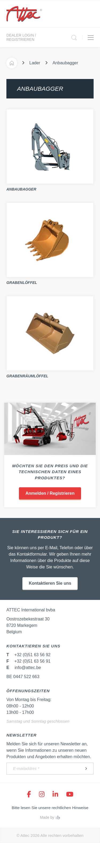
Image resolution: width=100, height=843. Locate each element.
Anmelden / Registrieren (49, 493)
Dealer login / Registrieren (21, 37)
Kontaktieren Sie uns (50, 583)
